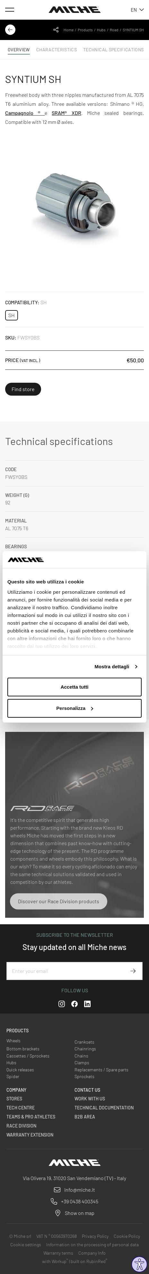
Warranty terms (58, 1253)
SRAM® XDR (66, 113)
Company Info (92, 1253)
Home (69, 29)
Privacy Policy (95, 1236)
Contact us (87, 1090)
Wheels (13, 1040)
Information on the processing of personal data (92, 1244)
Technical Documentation (104, 1107)
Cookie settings (25, 1244)
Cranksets (84, 1042)
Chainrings (85, 1048)
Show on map (79, 1213)
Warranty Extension (29, 1135)
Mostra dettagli (111, 666)
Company (16, 1090)
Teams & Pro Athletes (30, 1116)
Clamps (81, 1062)
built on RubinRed (89, 1261)
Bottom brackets (22, 1048)
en (137, 10)
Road (114, 29)
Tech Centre (20, 1107)
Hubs (101, 29)
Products (85, 29)
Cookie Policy (127, 1236)
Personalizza (74, 708)
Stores (14, 1098)
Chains (81, 1055)
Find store (23, 389)
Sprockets (84, 1076)
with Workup (55, 1261)
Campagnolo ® (25, 113)
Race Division (21, 1125)
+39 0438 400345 (79, 1201)
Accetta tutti (75, 687)
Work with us (89, 1098)
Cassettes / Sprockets (27, 1055)
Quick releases (20, 1069)
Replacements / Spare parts (101, 1069)
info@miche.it (79, 1190)
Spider (12, 1076)
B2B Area (84, 1116)
